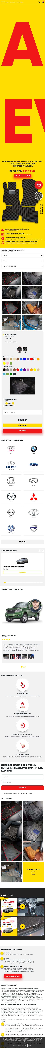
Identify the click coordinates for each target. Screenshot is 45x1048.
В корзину (22, 430)
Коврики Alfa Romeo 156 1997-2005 (14, 567)
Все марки (22, 542)
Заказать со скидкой (22, 175)
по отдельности (11, 342)
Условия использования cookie (19, 1045)
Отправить (22, 788)
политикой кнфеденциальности (23, 793)
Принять (30, 1045)
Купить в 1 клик (22, 425)
